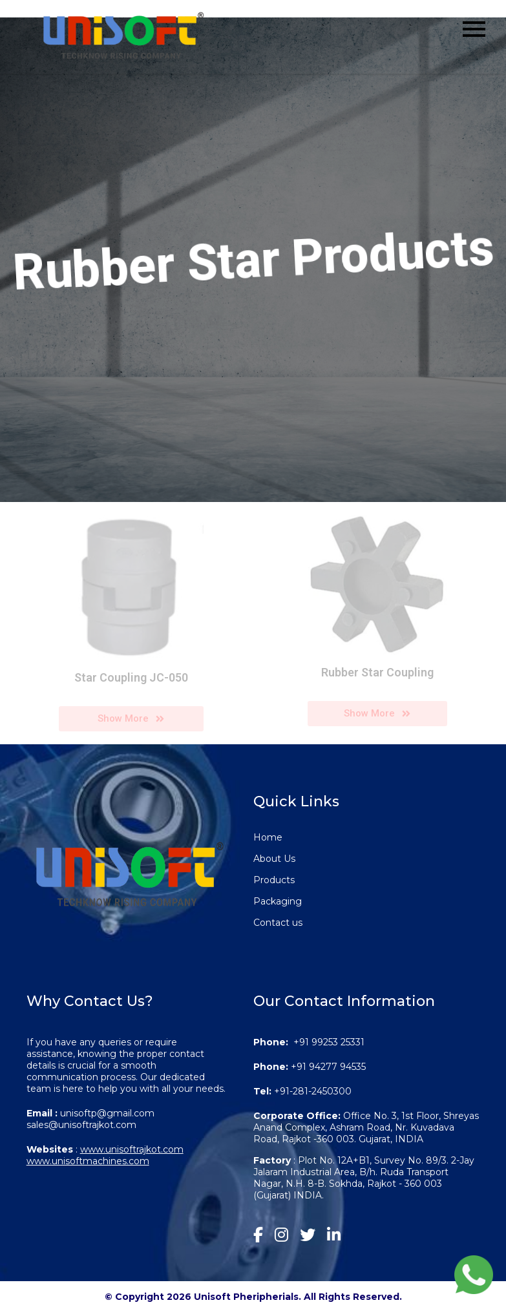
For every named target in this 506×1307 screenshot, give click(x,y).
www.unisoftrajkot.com (132, 1149)
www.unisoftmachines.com (87, 1161)
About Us (274, 858)
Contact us (277, 922)
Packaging (277, 901)
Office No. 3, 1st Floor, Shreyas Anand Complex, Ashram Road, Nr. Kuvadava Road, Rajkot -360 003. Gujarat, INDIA (366, 1127)
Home (267, 837)
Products (274, 880)
